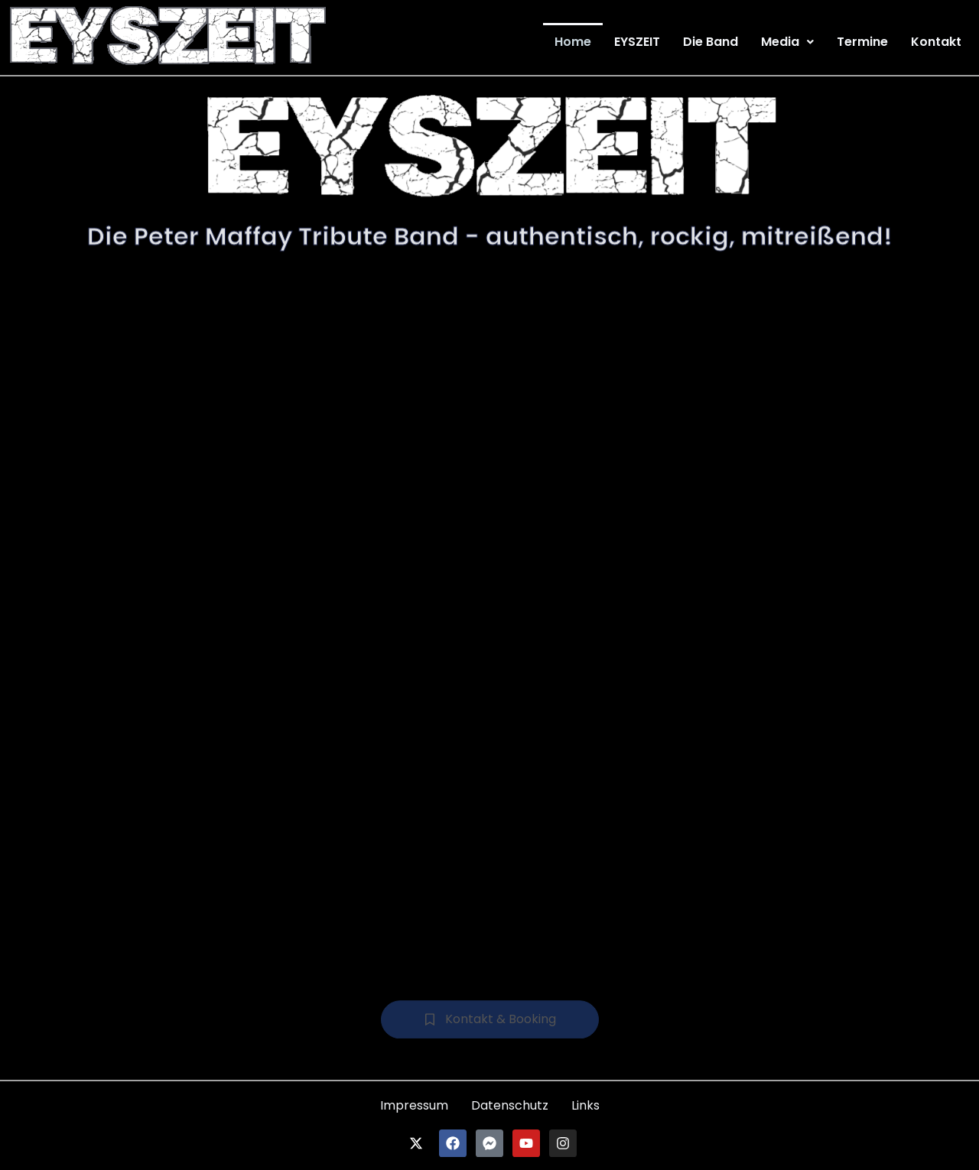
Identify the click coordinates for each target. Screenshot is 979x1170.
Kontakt (936, 41)
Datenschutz (509, 1105)
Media (787, 41)
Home (573, 41)
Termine (862, 41)
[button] (787, 41)
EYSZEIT (637, 41)
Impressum (414, 1105)
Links (585, 1105)
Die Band (710, 41)
